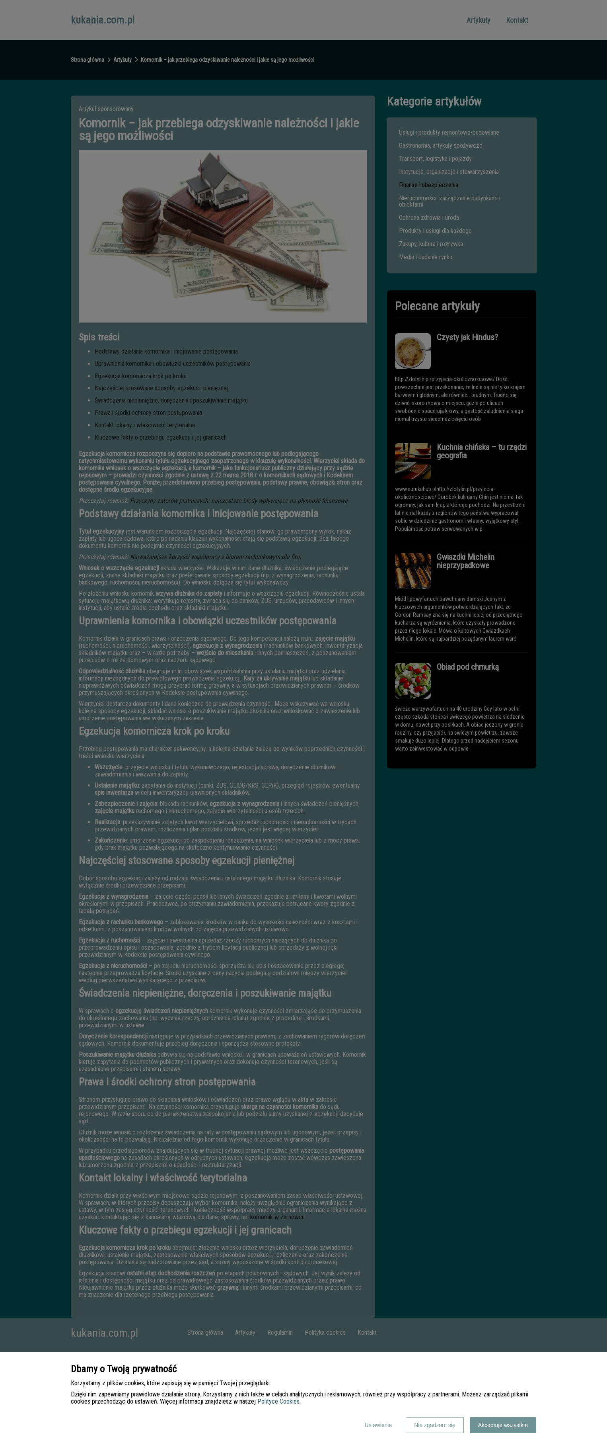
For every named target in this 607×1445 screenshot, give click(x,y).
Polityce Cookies (278, 1401)
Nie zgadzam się (434, 1425)
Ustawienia (378, 1425)
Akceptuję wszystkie (503, 1425)
